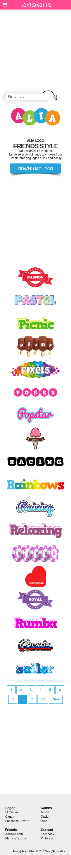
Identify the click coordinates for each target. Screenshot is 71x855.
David (45, 816)
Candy (9, 816)
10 (42, 699)
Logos (10, 808)
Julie (44, 821)
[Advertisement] (35, 51)
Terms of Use (28, 851)
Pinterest (47, 838)
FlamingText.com (16, 838)
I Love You (12, 812)
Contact (47, 830)
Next (55, 699)
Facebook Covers (17, 821)
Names (46, 808)
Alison (45, 812)
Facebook (47, 834)
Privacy (16, 851)
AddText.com (14, 834)
